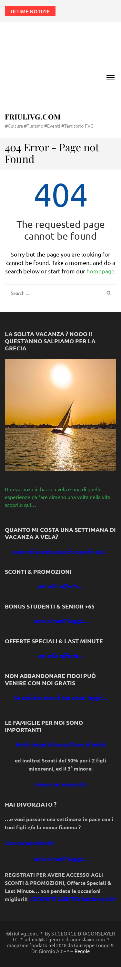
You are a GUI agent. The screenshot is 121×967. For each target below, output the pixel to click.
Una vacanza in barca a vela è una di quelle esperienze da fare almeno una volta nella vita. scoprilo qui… (58, 497)
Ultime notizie (30, 11)
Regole (82, 951)
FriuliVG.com (33, 116)
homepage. (101, 271)
